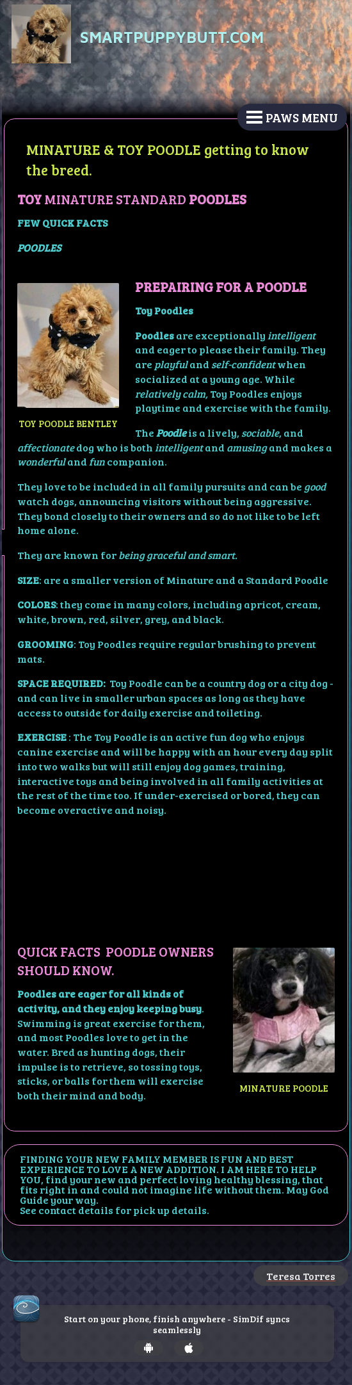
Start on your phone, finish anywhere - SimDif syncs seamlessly (177, 1325)
